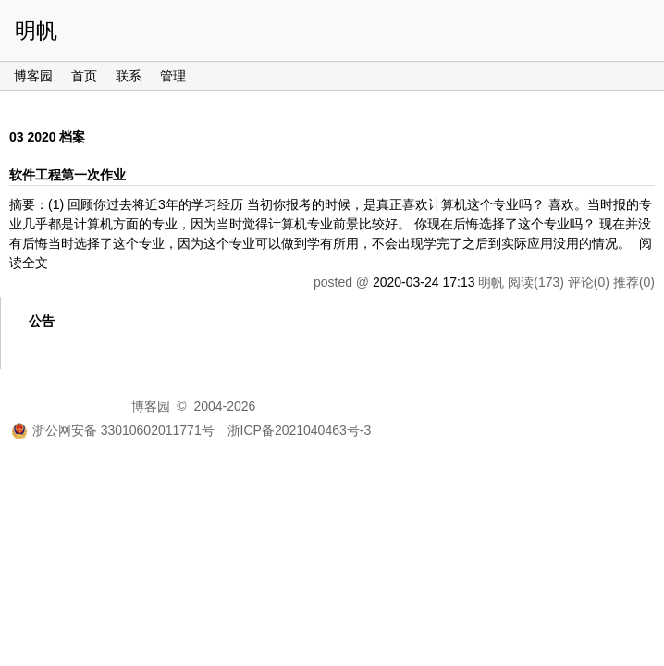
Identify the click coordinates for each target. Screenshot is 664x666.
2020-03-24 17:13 (424, 282)
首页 (84, 75)
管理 (173, 75)
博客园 (33, 75)
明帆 (36, 30)
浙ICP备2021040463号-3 (299, 430)
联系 (128, 75)
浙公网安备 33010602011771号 (113, 430)
